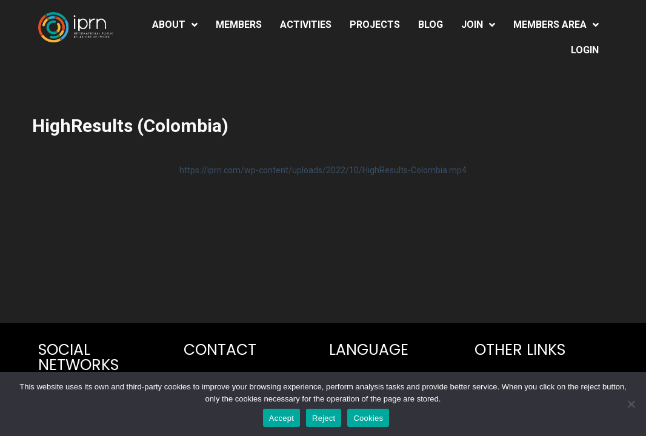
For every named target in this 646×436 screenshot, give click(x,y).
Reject (323, 418)
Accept (281, 418)
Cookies (368, 418)
